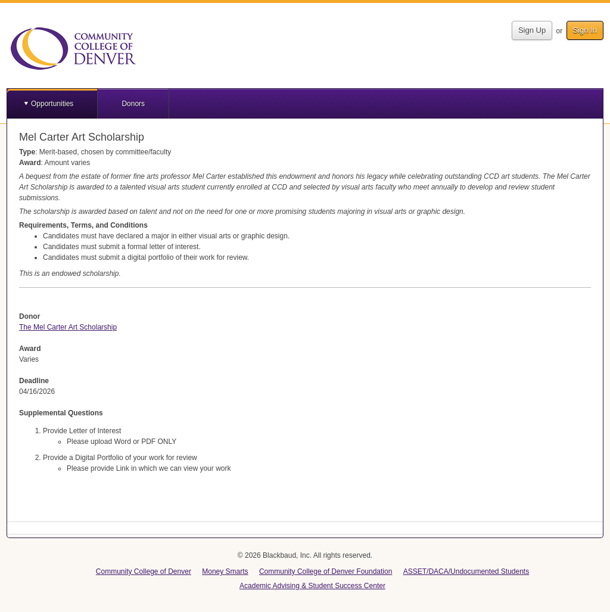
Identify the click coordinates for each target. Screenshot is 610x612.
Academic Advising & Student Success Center (312, 586)
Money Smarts (225, 571)
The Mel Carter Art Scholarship (68, 327)
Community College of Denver (143, 571)
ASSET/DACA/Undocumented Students (466, 571)
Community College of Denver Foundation (325, 571)
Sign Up (532, 30)
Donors (133, 104)
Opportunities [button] (52, 104)
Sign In (585, 30)
